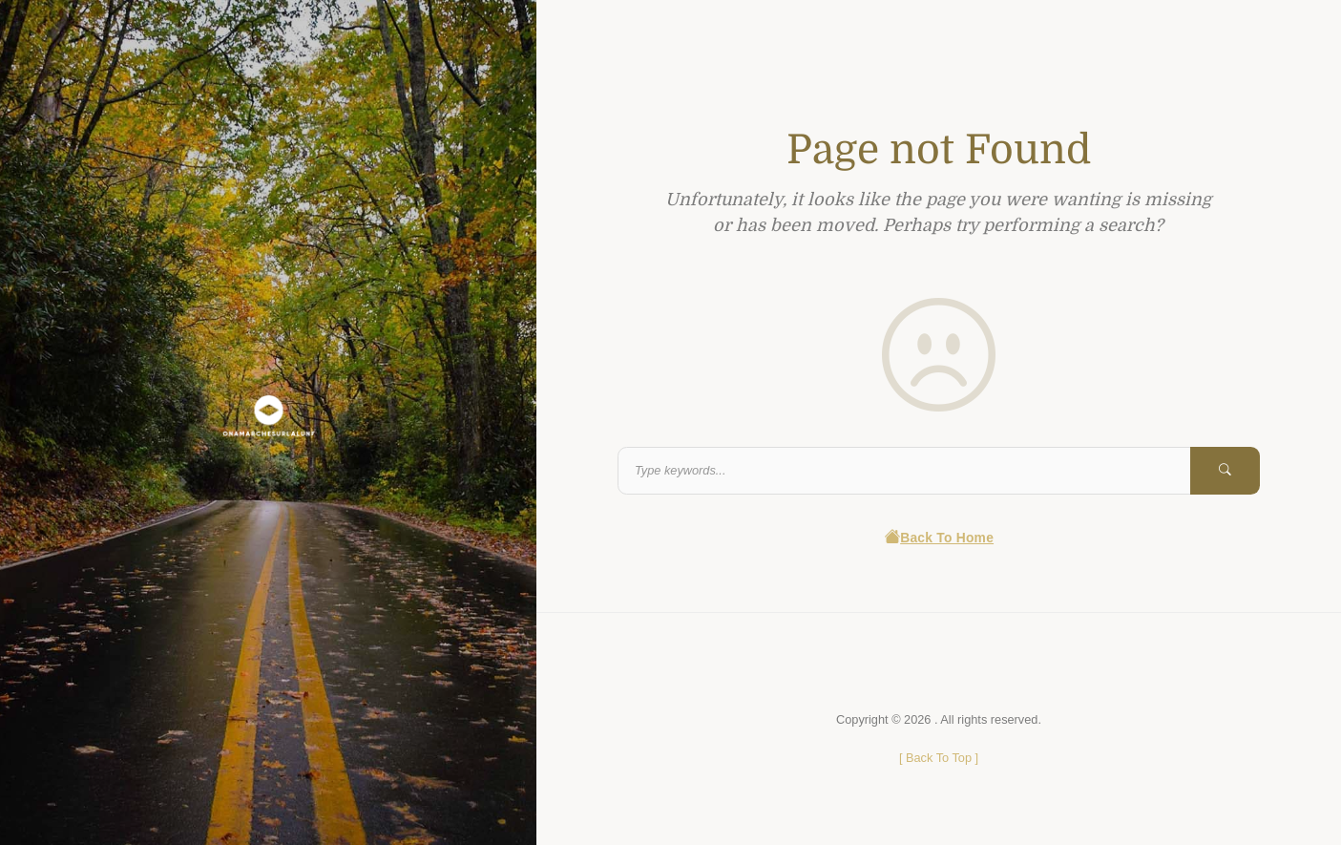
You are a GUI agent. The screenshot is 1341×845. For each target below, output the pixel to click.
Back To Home (939, 538)
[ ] (938, 757)
